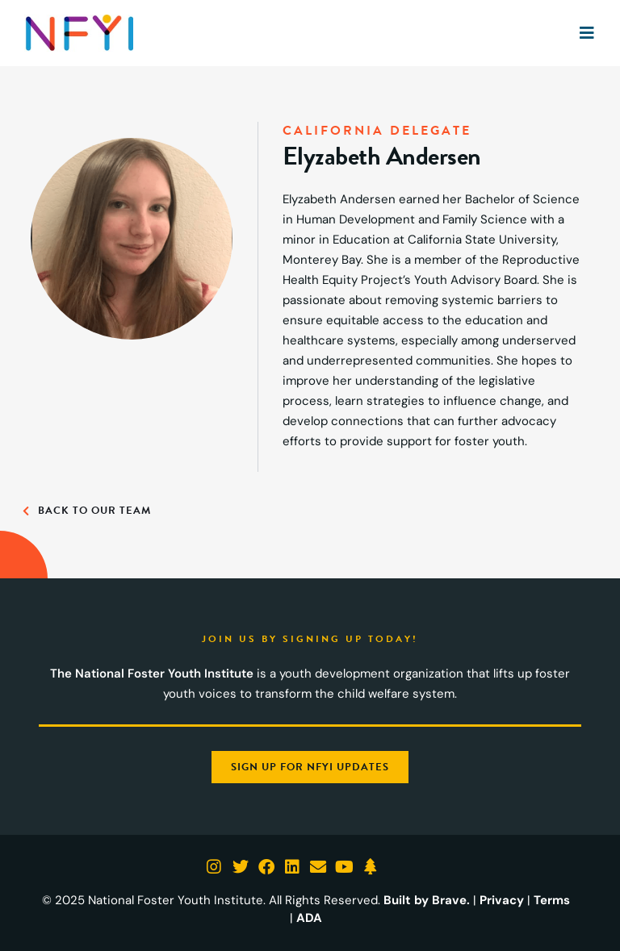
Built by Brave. (427, 900)
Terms (551, 900)
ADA (309, 918)
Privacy (501, 900)
